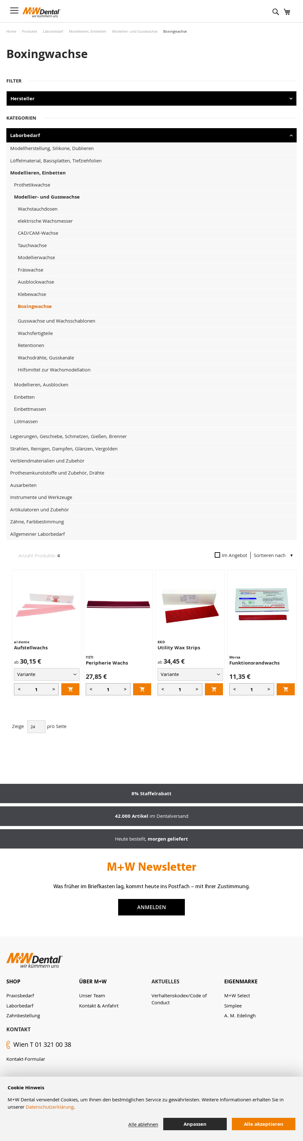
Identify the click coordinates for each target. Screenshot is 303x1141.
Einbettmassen (30, 409)
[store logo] (42, 12)
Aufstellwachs (31, 647)
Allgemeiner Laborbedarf (37, 534)
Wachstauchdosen (37, 209)
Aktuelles (165, 981)
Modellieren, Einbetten (87, 31)
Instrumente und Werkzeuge (41, 497)
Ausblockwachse (36, 282)
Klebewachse (32, 294)
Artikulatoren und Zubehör (39, 509)
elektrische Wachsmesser (45, 221)
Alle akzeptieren (263, 1124)
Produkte (29, 31)
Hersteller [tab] (22, 98)
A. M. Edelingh (240, 1015)
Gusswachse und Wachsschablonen (56, 321)
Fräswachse (30, 269)
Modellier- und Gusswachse (135, 31)
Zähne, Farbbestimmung (37, 521)
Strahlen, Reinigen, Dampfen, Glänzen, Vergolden (64, 448)
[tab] (42, 981)
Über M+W (92, 981)
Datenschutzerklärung (50, 1107)
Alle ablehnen (143, 1124)
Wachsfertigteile (35, 333)
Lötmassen (26, 421)
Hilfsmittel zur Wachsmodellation (54, 369)
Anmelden (151, 907)
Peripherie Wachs (107, 662)
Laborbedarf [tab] (25, 135)
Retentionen (31, 345)
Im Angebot (231, 555)
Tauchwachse (32, 245)
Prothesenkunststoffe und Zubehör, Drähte (57, 472)
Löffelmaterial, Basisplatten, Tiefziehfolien (56, 160)
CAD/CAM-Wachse (38, 233)
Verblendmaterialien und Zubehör (47, 460)
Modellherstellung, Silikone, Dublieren (52, 148)
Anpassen (195, 1124)
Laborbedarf (53, 31)
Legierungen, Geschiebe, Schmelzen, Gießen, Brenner (68, 436)
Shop (13, 981)
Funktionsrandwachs (254, 662)
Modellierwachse (36, 257)
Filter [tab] (14, 80)
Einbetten (24, 397)
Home (11, 31)
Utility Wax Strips (179, 647)
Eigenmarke (241, 981)
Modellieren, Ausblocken (41, 384)
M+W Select (237, 995)
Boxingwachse (35, 306)
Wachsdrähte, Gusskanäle (46, 357)
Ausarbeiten (23, 485)
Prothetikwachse (32, 184)
